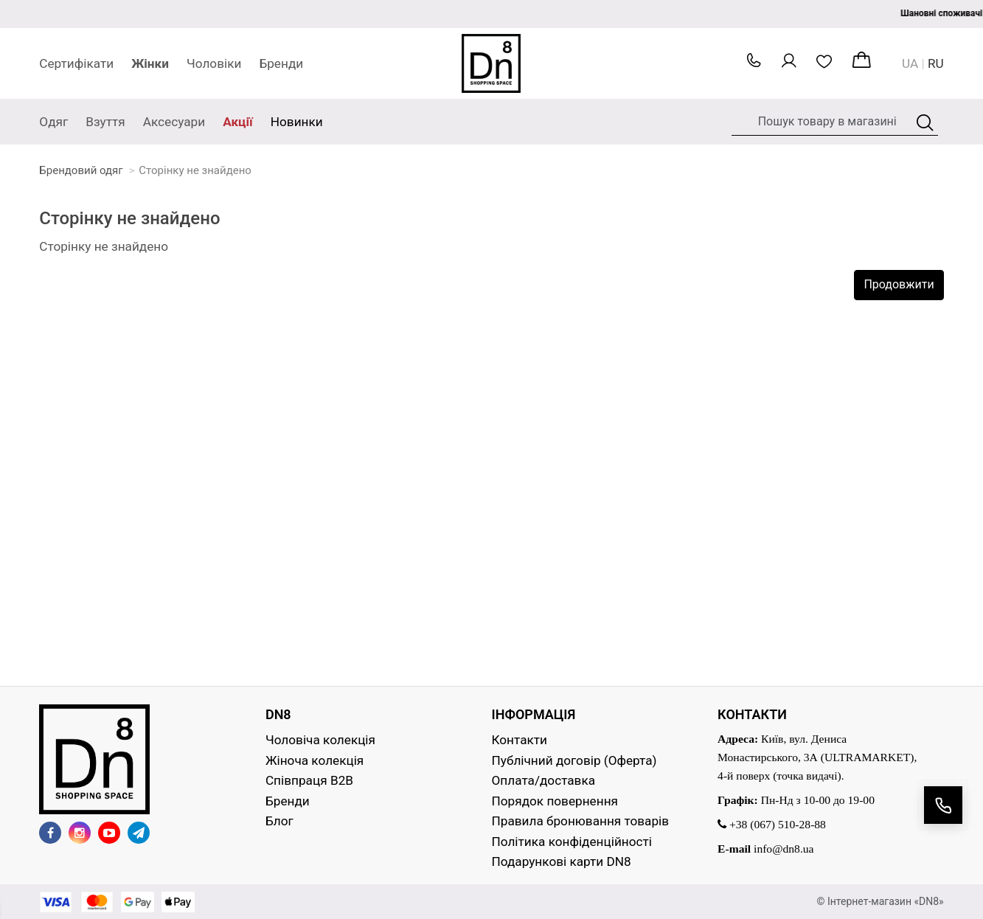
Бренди (281, 63)
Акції (238, 121)
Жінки (150, 63)
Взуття (105, 121)
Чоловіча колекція (320, 739)
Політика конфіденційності (572, 841)
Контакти (520, 739)
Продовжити (899, 284)
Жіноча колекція (314, 760)
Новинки (297, 121)
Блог (279, 821)
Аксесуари (174, 121)
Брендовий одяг (80, 170)
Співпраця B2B (309, 780)
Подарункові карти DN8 (561, 861)
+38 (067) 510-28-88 (772, 824)
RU (936, 63)
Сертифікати (76, 63)
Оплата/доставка (544, 780)
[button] (754, 64)
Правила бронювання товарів (581, 821)
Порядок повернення (555, 801)
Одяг (53, 121)
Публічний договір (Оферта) (574, 760)
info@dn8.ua (784, 848)
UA (910, 63)
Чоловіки (214, 63)
